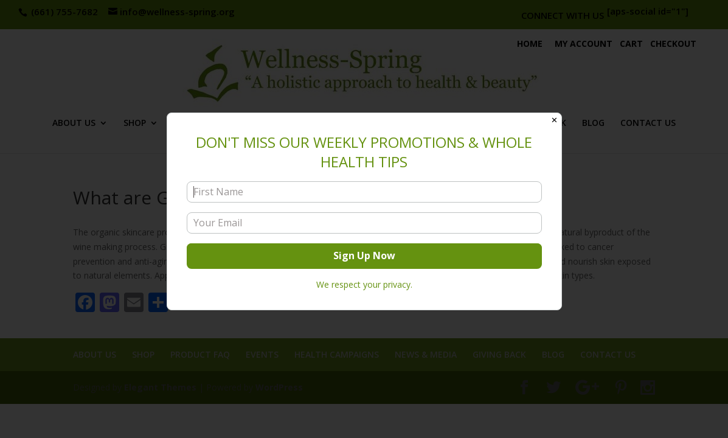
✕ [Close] (554, 120)
